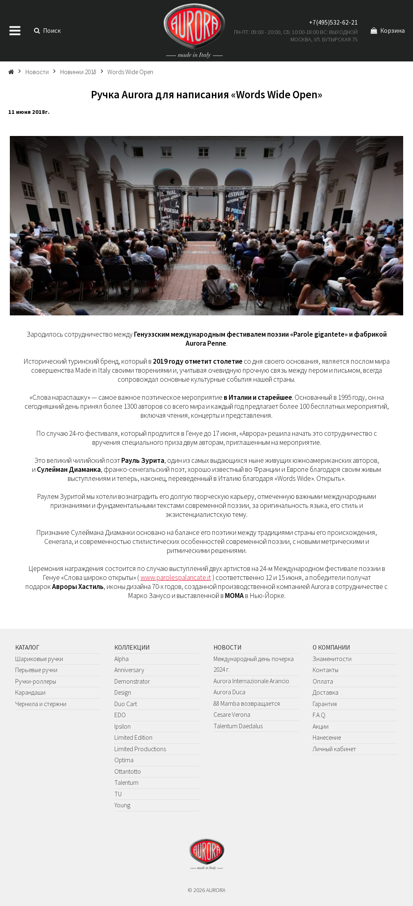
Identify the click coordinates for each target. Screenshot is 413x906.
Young (122, 805)
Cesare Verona (231, 714)
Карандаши (30, 692)
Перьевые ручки (36, 670)
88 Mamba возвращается (246, 703)
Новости (227, 647)
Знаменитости (332, 659)
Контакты (325, 670)
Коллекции (132, 647)
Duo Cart (125, 704)
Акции (321, 726)
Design (122, 692)
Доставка (325, 692)
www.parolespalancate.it (176, 577)
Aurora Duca (229, 692)
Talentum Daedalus (238, 726)
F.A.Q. (320, 715)
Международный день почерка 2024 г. (253, 664)
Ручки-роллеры (35, 681)
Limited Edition (133, 737)
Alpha (121, 659)
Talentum (126, 782)
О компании (331, 647)
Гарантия (325, 704)
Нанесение (327, 737)
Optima (124, 760)
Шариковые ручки (39, 659)
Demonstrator (132, 681)
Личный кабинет (334, 749)
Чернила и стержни (40, 704)
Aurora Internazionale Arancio (251, 681)
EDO (120, 715)
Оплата (323, 681)
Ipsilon (122, 726)
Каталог (27, 647)
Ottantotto (127, 771)
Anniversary (129, 670)
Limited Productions (140, 749)
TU (118, 794)
